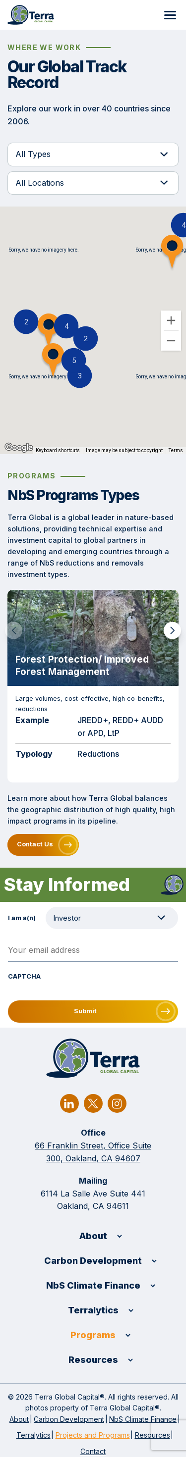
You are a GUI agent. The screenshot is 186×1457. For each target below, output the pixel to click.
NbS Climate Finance (93, 1285)
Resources (93, 1359)
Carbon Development (93, 1260)
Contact (93, 1451)
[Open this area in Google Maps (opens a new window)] (18, 447)
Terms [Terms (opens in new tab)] (176, 450)
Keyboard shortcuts (58, 450)
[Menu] (170, 14)
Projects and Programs (93, 1435)
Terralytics (93, 1310)
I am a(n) (22, 918)
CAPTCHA (24, 976)
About (93, 1236)
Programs (93, 1335)
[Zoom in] (171, 320)
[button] (74, 360)
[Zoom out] (171, 341)
